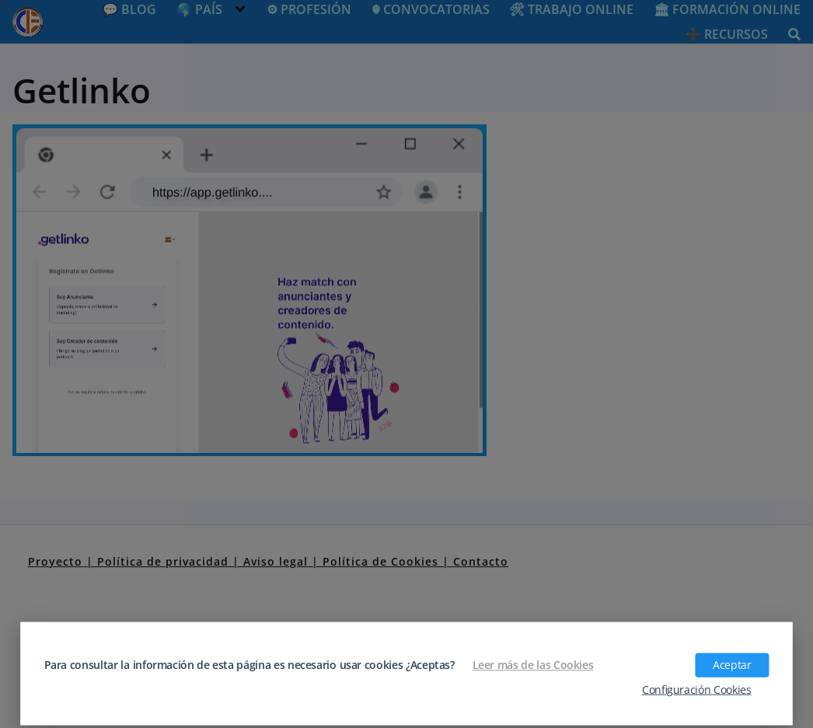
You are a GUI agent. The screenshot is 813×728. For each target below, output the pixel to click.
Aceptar (732, 665)
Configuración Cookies (697, 689)
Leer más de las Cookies (533, 665)
